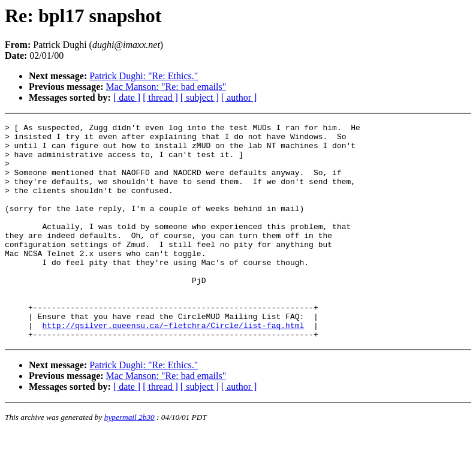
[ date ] (126, 97)
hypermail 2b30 (129, 460)
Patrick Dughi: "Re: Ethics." (143, 76)
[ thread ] (160, 97)
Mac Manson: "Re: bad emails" (166, 87)
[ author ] (239, 97)
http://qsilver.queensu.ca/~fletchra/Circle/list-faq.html (173, 366)
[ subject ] (199, 97)
